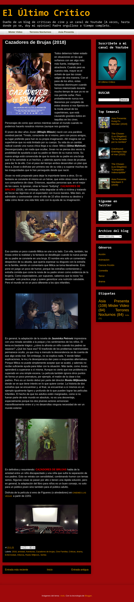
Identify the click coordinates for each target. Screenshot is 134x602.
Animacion (103, 259)
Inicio (50, 569)
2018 (14, 551)
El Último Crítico (46, 13)
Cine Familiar (62, 551)
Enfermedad (10, 555)
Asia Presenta (66, 32)
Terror (101, 276)
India (127, 315)
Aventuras (30, 551)
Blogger (88, 596)
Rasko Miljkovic (32, 555)
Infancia (20, 555)
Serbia (43, 555)
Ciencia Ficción (106, 265)
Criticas (72, 551)
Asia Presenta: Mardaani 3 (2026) (119, 182)
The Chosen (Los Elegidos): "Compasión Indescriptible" (119, 168)
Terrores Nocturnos (40, 32)
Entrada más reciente (16, 569)
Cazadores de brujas (45, 551)
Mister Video (15, 32)
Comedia (103, 270)
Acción (101, 254)
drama (79, 551)
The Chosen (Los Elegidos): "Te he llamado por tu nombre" (119, 137)
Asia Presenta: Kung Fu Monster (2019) (119, 121)
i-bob (62, 596)
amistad (21, 551)
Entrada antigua (80, 569)
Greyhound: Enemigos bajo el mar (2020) (119, 151)
